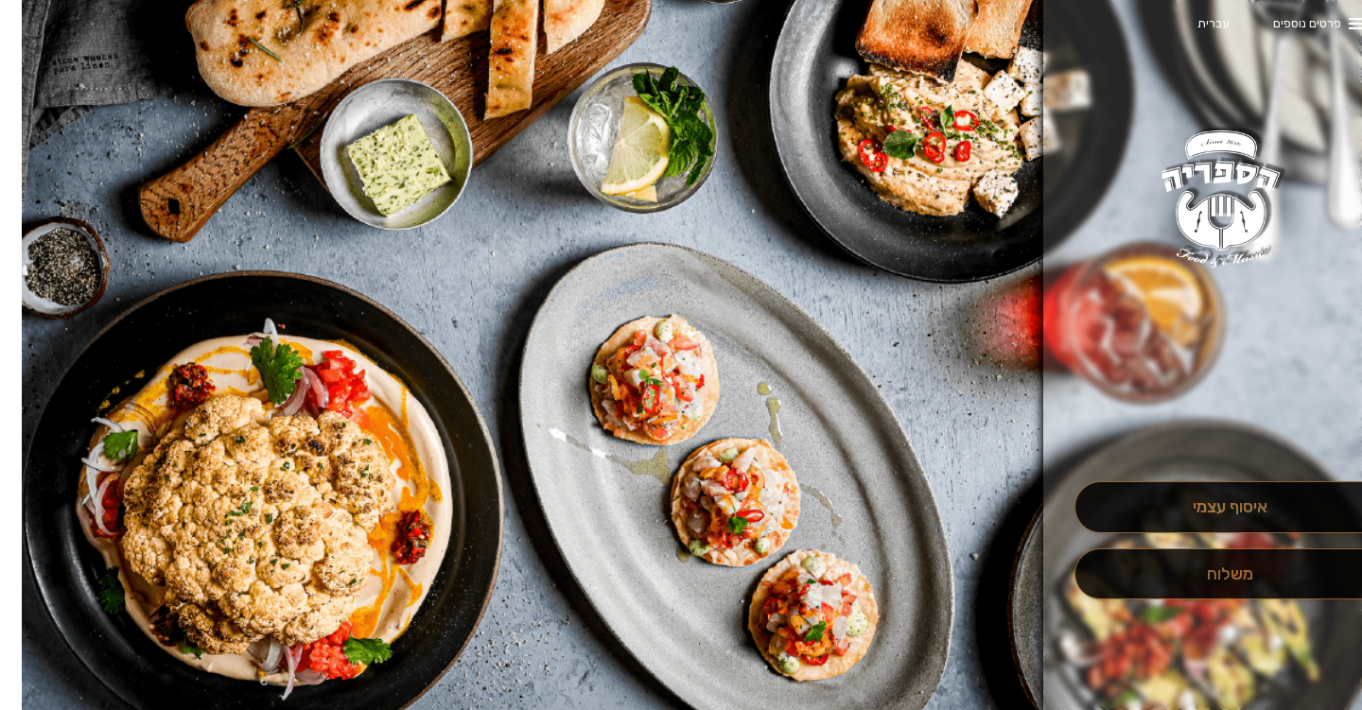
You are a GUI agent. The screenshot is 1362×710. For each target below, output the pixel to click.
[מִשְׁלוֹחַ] (1207, 574)
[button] (1208, 428)
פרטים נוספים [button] (1285, 23)
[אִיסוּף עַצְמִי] (1207, 507)
